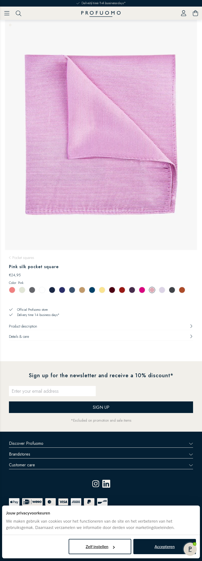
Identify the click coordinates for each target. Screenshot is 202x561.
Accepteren (165, 546)
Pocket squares (23, 257)
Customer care (101, 465)
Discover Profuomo (101, 443)
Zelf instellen (100, 546)
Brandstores (101, 454)
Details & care (101, 336)
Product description (101, 326)
